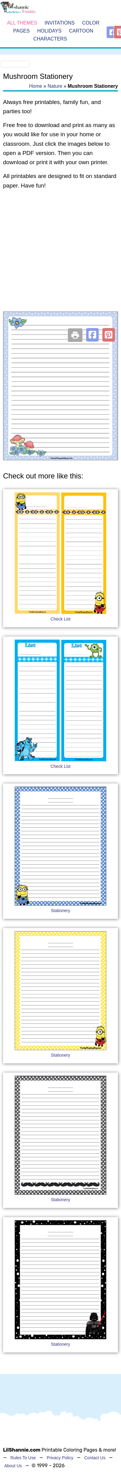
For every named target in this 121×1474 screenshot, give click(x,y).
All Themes (22, 23)
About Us (13, 1465)
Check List (60, 619)
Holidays (49, 30)
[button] (92, 335)
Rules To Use (23, 1457)
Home (35, 86)
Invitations (60, 23)
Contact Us (94, 1457)
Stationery (60, 910)
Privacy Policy (60, 1457)
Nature (55, 86)
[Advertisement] (57, 258)
